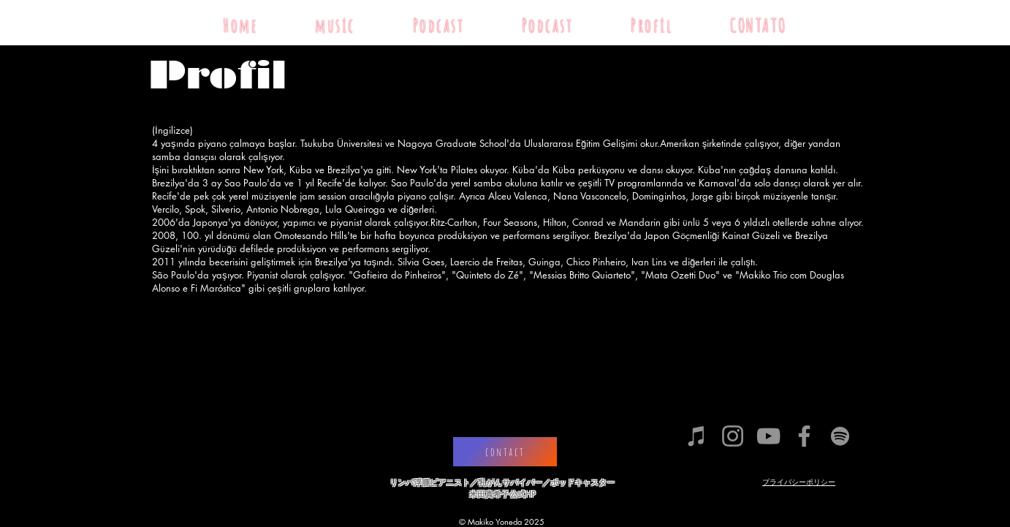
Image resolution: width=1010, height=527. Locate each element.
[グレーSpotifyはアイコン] (840, 436)
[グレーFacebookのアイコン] (804, 436)
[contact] (505, 451)
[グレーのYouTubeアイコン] (768, 436)
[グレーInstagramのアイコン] (732, 436)
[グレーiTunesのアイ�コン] (697, 436)
